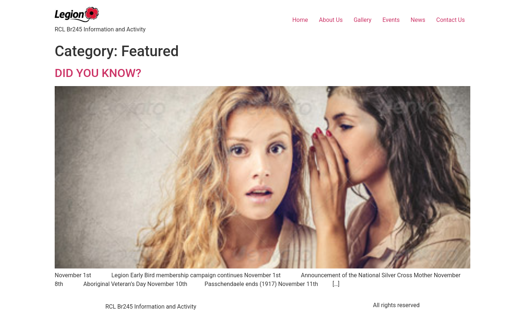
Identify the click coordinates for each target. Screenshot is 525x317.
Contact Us (450, 19)
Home (300, 19)
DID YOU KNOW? (98, 73)
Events (391, 19)
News (418, 19)
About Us (331, 19)
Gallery (363, 19)
